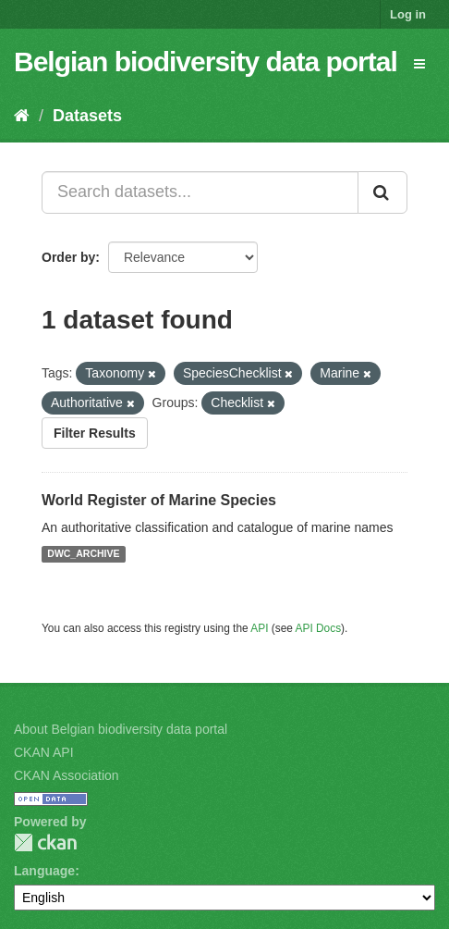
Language (44, 870)
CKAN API (44, 752)
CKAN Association (66, 775)
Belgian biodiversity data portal (205, 61)
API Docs (319, 628)
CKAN (45, 842)
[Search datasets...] (200, 192)
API (259, 628)
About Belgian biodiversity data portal (120, 729)
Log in (408, 14)
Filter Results (95, 433)
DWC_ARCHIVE (83, 554)
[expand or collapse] (419, 63)
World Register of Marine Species (159, 500)
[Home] (22, 115)
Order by (68, 257)
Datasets (87, 115)
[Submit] (382, 192)
